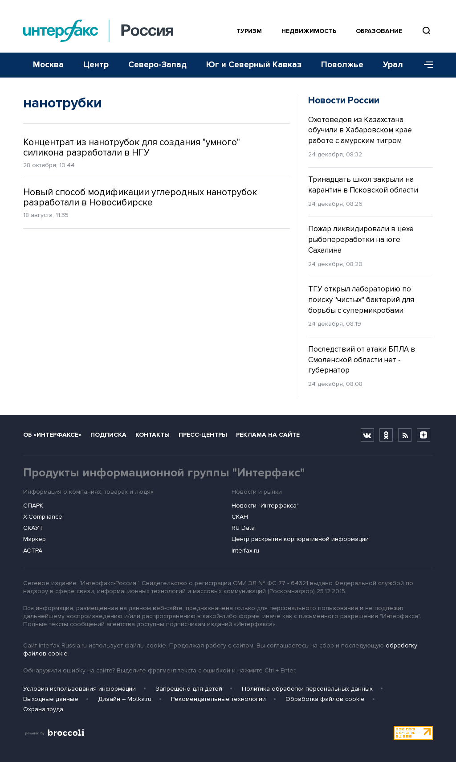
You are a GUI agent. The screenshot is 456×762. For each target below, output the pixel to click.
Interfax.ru (245, 550)
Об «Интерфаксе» (52, 434)
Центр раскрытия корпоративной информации (300, 539)
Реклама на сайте (268, 434)
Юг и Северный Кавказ (253, 65)
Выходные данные (50, 699)
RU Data (243, 528)
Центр (96, 65)
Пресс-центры (203, 434)
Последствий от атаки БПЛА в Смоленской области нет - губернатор (361, 359)
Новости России (343, 100)
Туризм (249, 31)
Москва (48, 65)
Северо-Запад (157, 65)
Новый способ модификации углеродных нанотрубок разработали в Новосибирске (140, 197)
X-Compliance (42, 516)
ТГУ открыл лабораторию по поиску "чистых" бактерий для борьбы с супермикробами (361, 299)
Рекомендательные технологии (218, 699)
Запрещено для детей (188, 688)
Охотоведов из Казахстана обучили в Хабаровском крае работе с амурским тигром (360, 130)
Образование (379, 31)
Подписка (108, 434)
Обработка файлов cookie (325, 699)
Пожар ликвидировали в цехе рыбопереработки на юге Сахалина (361, 239)
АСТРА (32, 550)
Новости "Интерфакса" (265, 505)
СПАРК (33, 505)
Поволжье (342, 65)
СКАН (240, 516)
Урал (393, 65)
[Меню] (425, 65)
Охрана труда (43, 709)
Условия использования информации (79, 688)
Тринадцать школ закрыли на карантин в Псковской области (363, 185)
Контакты (152, 434)
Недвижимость (308, 31)
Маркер (34, 539)
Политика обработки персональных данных (307, 688)
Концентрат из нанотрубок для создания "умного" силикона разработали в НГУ (131, 147)
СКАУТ (33, 528)
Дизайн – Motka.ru (124, 699)
